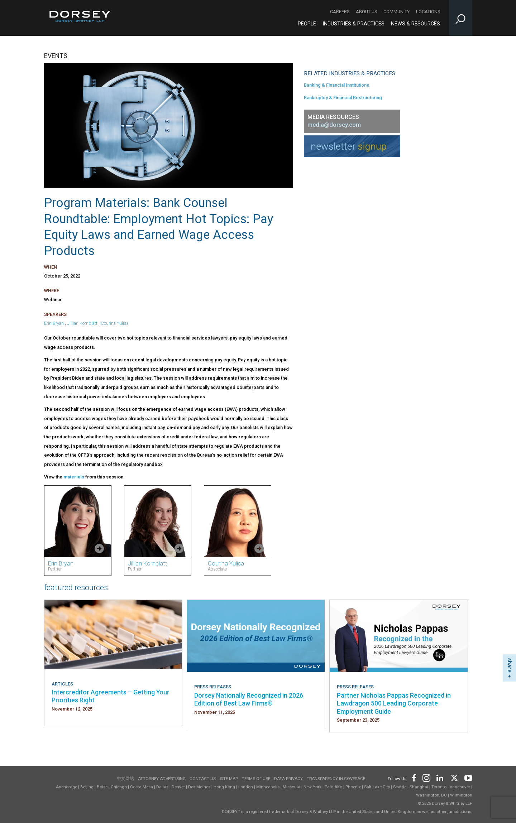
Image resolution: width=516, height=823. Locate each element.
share (509, 665)
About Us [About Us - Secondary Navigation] (366, 11)
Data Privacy (288, 778)
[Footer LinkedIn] (440, 777)
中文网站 (125, 778)
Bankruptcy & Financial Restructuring (343, 97)
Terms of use (256, 778)
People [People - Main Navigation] (307, 24)
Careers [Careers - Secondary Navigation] (339, 11)
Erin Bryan (54, 323)
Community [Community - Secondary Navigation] (396, 11)
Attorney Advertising (162, 778)
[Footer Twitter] (454, 777)
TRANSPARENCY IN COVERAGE (336, 778)
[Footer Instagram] (426, 777)
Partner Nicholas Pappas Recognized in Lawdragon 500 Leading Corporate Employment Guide (394, 703)
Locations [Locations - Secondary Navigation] (428, 11)
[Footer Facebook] (413, 777)
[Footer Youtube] (467, 777)
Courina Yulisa (115, 323)
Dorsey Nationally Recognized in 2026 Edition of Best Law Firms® (248, 699)
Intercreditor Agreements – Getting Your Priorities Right (110, 696)
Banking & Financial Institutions (336, 85)
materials (74, 477)
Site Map (229, 778)
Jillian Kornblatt (82, 323)
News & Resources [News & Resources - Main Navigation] (415, 24)
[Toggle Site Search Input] (460, 18)
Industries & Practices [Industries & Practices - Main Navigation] (353, 24)
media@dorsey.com (334, 124)
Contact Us (203, 778)
